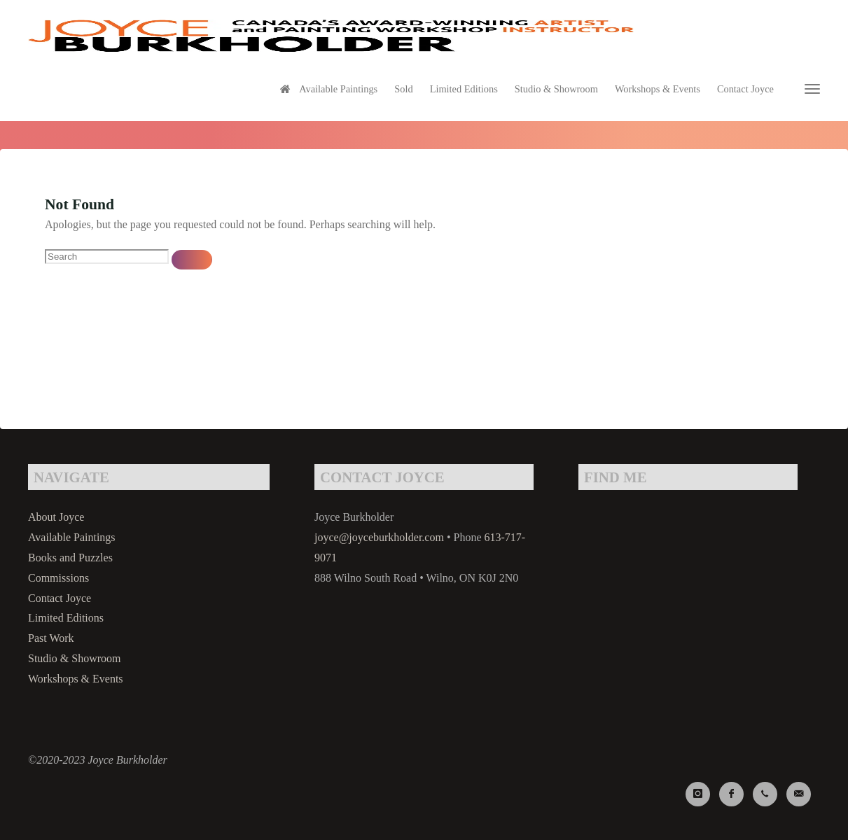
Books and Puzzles (70, 558)
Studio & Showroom (74, 658)
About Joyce (56, 517)
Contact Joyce (59, 598)
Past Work (51, 638)
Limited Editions (66, 618)
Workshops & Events (75, 679)
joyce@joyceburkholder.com (379, 537)
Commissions (58, 578)
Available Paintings (72, 537)
